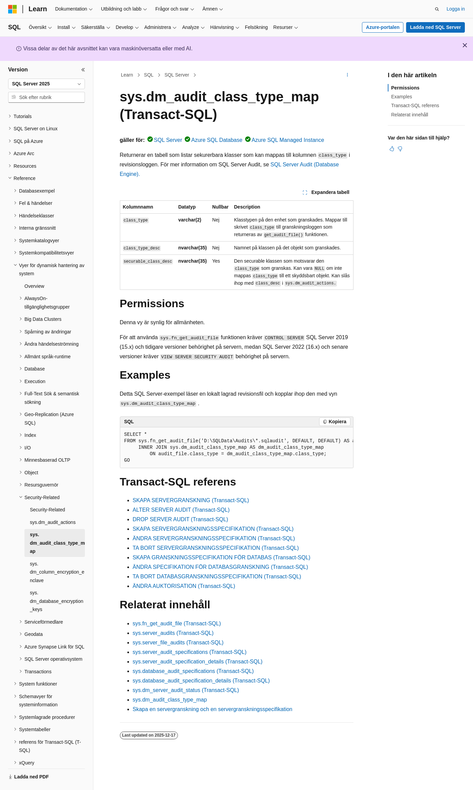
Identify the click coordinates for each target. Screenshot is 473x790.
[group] (236, 447)
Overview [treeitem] (34, 267)
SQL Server (176, 75)
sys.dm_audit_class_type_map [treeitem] (57, 524)
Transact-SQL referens (415, 105)
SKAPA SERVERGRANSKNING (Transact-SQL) (191, 500)
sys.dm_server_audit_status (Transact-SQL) (186, 690)
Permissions (405, 87)
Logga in (456, 9)
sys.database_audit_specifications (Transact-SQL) (193, 671)
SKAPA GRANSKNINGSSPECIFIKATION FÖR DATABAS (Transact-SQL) (222, 557)
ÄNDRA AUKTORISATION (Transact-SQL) (184, 586)
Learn (127, 75)
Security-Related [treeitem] (47, 491)
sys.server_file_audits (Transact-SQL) (178, 642)
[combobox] (46, 84)
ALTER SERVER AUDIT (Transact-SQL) (181, 510)
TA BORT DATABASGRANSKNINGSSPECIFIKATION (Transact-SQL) (217, 576)
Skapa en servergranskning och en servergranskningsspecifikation (212, 709)
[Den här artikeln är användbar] (392, 149)
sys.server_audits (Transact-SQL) (173, 633)
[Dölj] (83, 70)
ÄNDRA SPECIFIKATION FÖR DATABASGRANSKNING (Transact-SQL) (220, 567)
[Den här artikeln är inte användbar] (400, 149)
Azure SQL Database (216, 140)
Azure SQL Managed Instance (288, 140)
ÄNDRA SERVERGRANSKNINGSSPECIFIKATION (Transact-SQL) (214, 538)
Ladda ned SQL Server (435, 27)
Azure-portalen (383, 27)
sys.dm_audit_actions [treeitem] (53, 503)
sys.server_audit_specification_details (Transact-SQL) (198, 661)
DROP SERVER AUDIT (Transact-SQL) (180, 519)
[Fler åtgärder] (347, 75)
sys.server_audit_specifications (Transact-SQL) (190, 652)
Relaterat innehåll (409, 114)
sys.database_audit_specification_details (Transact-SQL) (201, 681)
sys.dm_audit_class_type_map (170, 700)
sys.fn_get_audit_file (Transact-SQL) (177, 623)
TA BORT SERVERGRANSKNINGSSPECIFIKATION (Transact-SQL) (216, 548)
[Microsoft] (12, 9)
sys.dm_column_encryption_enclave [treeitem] (57, 553)
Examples (401, 96)
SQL (148, 75)
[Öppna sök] (437, 9)
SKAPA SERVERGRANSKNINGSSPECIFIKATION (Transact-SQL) (213, 529)
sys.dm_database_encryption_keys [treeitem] (56, 582)
